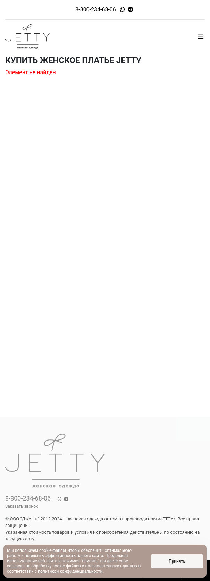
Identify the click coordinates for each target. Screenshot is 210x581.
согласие (16, 566)
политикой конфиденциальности (70, 571)
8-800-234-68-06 (95, 9)
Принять (177, 561)
